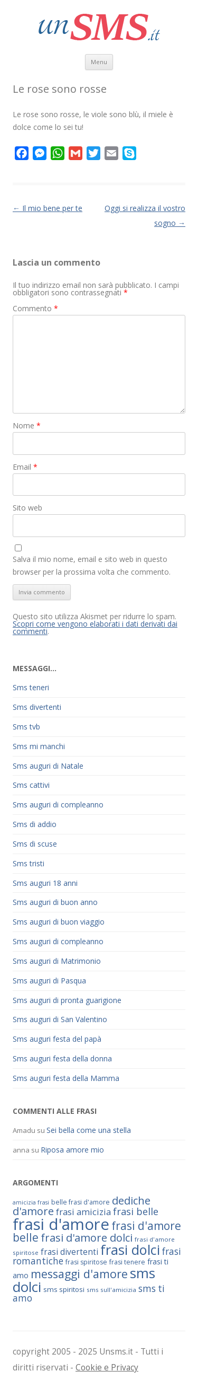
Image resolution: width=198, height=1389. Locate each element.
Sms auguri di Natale (48, 766)
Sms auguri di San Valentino (60, 1019)
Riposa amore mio (72, 1150)
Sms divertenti (37, 707)
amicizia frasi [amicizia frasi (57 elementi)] (31, 1202)
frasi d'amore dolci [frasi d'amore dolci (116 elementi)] (87, 1237)
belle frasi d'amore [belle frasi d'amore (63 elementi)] (80, 1202)
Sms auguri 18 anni (45, 883)
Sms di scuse (35, 844)
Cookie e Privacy (107, 1367)
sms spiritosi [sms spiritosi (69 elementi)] (63, 1289)
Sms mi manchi (39, 746)
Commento (35, 308)
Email (25, 467)
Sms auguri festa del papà (57, 1039)
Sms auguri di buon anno (55, 902)
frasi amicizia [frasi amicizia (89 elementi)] (83, 1212)
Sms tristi (28, 863)
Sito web (27, 508)
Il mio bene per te (47, 208)
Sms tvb (26, 727)
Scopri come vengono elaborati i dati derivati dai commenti (95, 627)
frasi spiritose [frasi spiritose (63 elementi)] (86, 1262)
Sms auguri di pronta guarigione (67, 1000)
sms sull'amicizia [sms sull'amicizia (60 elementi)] (111, 1290)
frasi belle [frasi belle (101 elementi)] (135, 1211)
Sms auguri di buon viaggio (59, 922)
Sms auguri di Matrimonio (57, 961)
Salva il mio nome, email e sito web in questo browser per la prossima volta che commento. (92, 565)
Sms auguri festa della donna (62, 1058)
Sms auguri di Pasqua (49, 980)
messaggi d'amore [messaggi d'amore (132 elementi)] (79, 1273)
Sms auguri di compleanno (58, 804)
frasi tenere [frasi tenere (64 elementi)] (127, 1262)
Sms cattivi (31, 785)
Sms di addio (34, 824)
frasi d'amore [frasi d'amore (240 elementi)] (61, 1224)
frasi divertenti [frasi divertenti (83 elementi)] (69, 1252)
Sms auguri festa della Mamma (66, 1078)
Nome (27, 425)
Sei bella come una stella (88, 1130)
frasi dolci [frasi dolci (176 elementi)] (130, 1250)
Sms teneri (31, 687)
